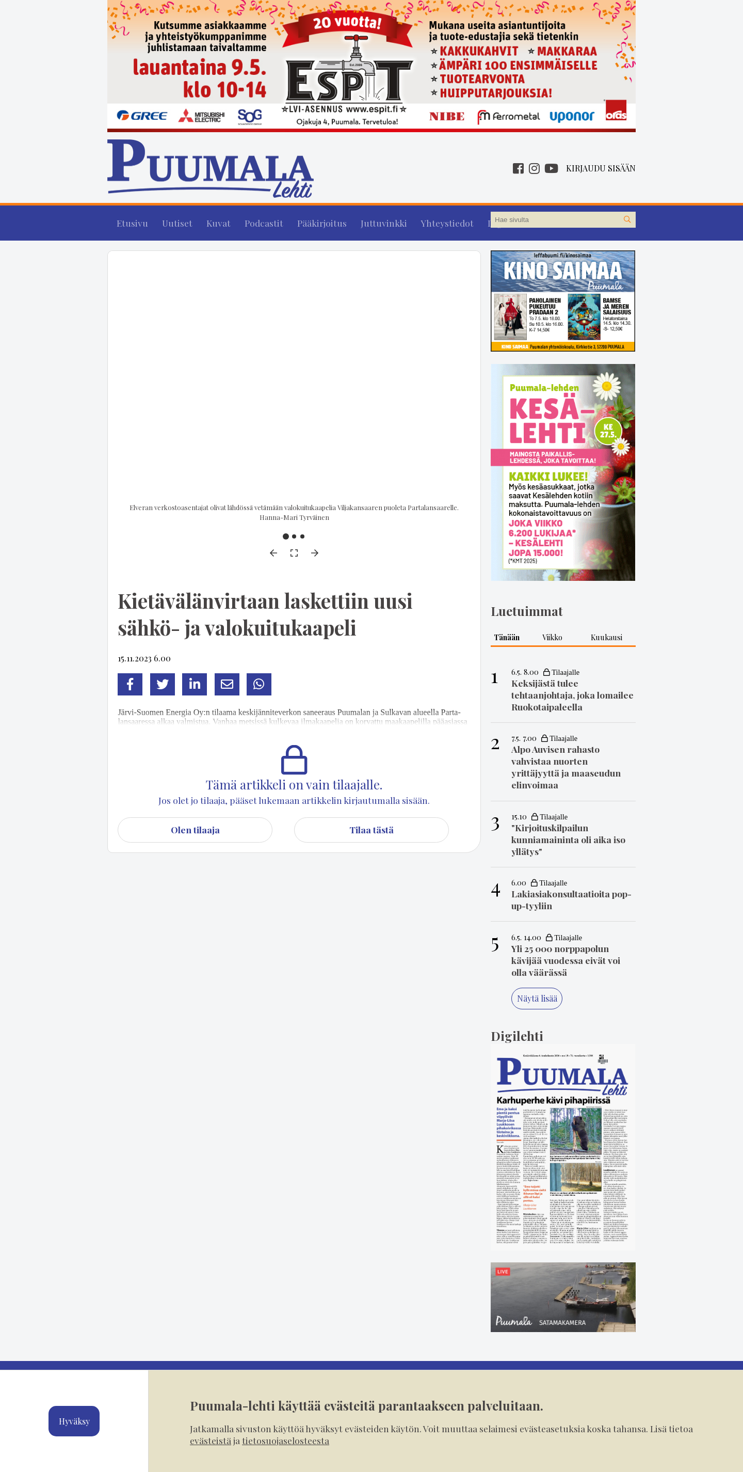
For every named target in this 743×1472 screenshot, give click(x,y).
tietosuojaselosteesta (285, 1440)
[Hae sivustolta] (627, 220)
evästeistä (210, 1440)
